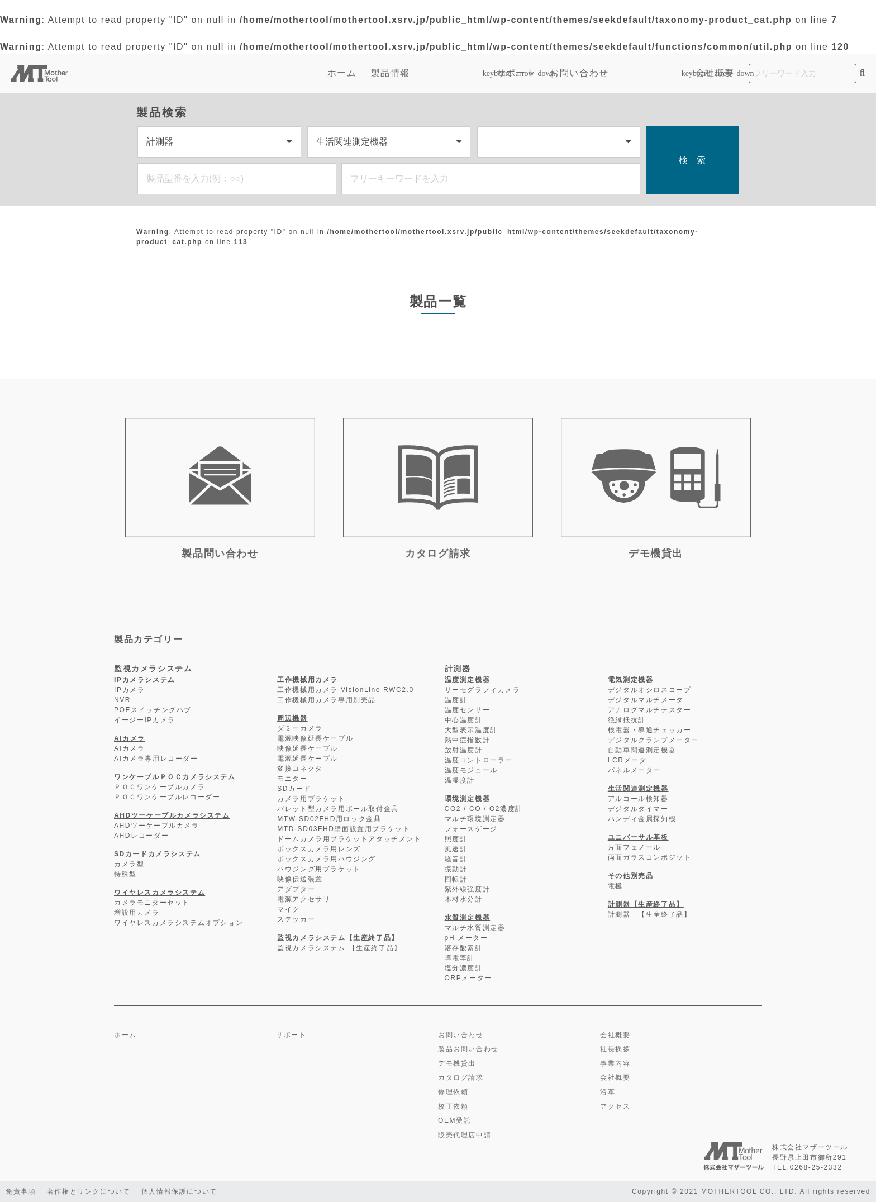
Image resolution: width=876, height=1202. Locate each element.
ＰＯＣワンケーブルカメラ (159, 787)
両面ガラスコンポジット (650, 857)
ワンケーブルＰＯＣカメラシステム (175, 777)
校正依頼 (453, 1106)
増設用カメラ (137, 913)
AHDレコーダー (141, 836)
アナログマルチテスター (650, 710)
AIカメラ (129, 738)
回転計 (456, 879)
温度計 (456, 700)
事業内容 (615, 1063)
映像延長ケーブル (307, 748)
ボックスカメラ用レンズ (319, 849)
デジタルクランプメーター (653, 740)
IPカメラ (129, 690)
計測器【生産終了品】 (646, 904)
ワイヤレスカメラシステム (159, 892)
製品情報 (427, 73)
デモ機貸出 (457, 1063)
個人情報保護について (180, 1191)
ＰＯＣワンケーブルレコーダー (167, 797)
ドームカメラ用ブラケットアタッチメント (349, 839)
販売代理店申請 (464, 1135)
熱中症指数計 (468, 740)
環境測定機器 (468, 799)
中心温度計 (464, 720)
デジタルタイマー (638, 809)
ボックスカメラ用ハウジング (326, 859)
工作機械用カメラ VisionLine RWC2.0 (345, 690)
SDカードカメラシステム (157, 854)
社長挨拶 (615, 1049)
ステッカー (296, 919)
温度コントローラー (479, 760)
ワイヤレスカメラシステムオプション (178, 923)
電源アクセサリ (303, 899)
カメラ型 (129, 864)
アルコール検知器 (638, 799)
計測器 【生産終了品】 (650, 914)
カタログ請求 (461, 1077)
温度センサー (468, 710)
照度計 (456, 839)
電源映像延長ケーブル (315, 738)
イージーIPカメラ (144, 720)
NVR (122, 700)
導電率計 (460, 958)
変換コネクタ (300, 768)
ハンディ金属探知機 (642, 819)
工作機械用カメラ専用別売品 (326, 700)
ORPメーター (468, 978)
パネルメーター (634, 770)
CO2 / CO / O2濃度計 (484, 809)
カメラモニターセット (152, 903)
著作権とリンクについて (89, 1191)
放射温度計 (464, 750)
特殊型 (125, 874)
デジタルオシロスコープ (650, 690)
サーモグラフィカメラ (483, 690)
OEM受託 (454, 1120)
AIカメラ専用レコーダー (156, 758)
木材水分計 (464, 899)
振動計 (456, 869)
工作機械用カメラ (307, 680)
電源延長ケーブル (307, 758)
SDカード (294, 789)
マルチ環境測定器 (475, 819)
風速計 (456, 849)
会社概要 (715, 73)
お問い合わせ (579, 73)
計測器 (458, 668)
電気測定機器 (631, 680)
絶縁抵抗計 (627, 720)
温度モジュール (471, 770)
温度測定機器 (468, 680)
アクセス (615, 1106)
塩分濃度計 (464, 968)
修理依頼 (453, 1092)
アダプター (296, 889)
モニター (292, 779)
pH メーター (466, 938)
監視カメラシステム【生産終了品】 (338, 938)
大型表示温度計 (471, 730)
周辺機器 (292, 718)
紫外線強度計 (468, 889)
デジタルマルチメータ (646, 700)
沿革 (607, 1092)
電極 (615, 886)
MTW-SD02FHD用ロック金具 (329, 819)
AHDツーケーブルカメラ (156, 825)
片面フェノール (634, 847)
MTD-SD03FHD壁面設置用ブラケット (343, 829)
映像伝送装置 (300, 879)
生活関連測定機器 (638, 789)
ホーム (342, 73)
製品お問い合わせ (468, 1049)
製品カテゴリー (148, 639)
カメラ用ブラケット (311, 799)
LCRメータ (627, 760)
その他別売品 (631, 876)
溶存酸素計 (464, 948)
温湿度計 (460, 780)
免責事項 (21, 1191)
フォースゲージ (471, 829)
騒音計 (456, 859)
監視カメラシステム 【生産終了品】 (339, 948)
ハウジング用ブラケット (319, 869)
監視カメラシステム (153, 668)
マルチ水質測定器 (475, 928)
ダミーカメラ (300, 728)
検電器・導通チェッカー (650, 730)
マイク (288, 909)
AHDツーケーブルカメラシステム (172, 815)
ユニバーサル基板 (638, 837)
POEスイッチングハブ (153, 710)
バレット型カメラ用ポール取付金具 (338, 809)
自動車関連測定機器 (642, 750)
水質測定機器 (468, 918)
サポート (516, 73)
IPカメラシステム (144, 680)
